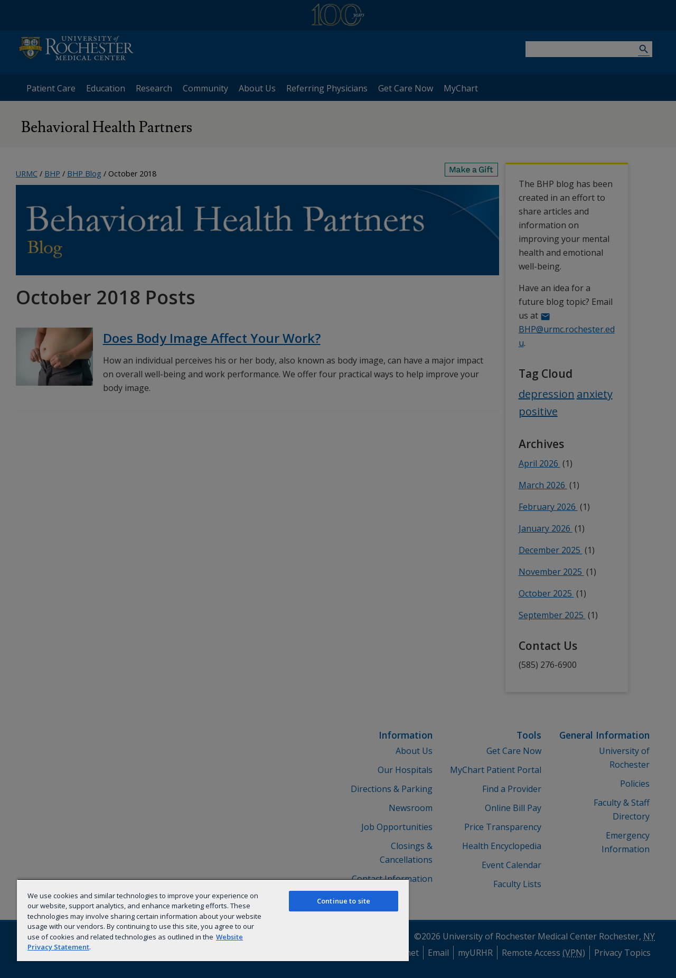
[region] (213, 920)
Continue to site (343, 901)
